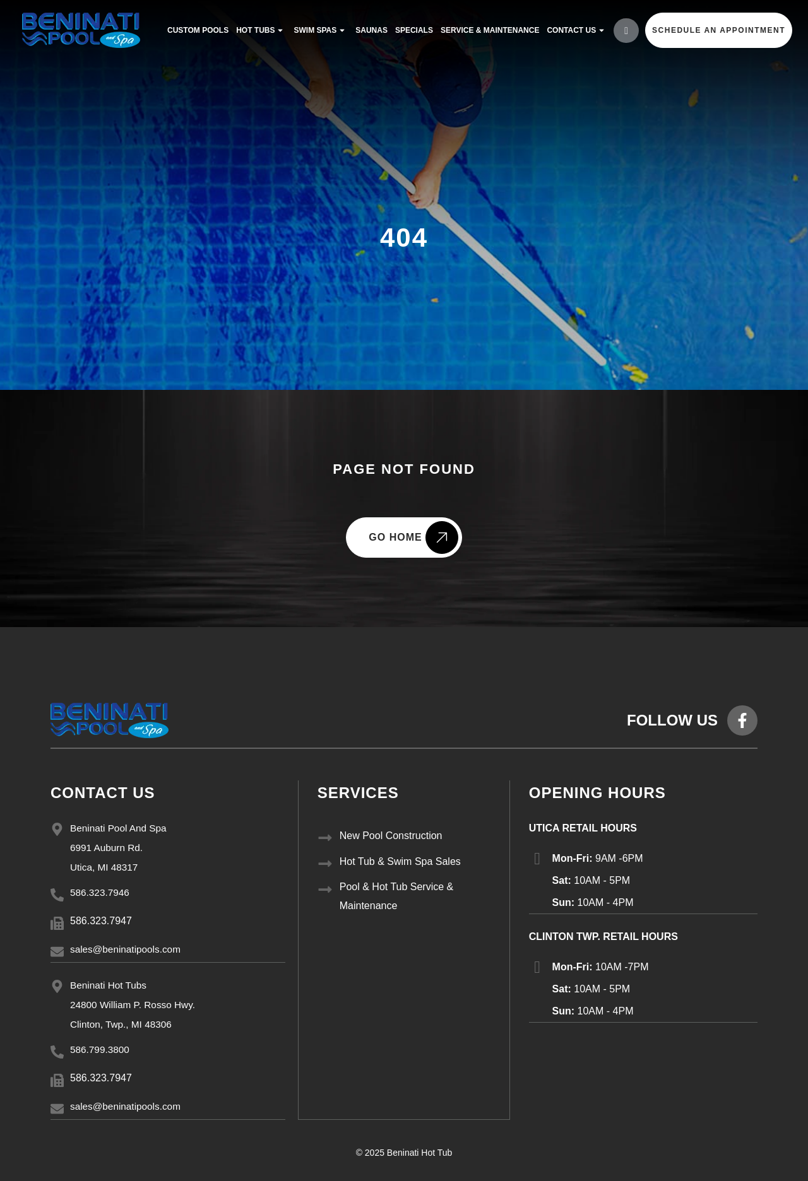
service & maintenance (487, 30)
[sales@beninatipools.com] (57, 951)
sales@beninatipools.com (128, 949)
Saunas (369, 30)
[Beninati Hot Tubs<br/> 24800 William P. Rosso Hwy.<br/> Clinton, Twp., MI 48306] (57, 985)
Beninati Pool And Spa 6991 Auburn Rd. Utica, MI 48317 (120, 848)
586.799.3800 (101, 1048)
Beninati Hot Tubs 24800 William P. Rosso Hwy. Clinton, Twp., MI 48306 (135, 1004)
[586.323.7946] (57, 895)
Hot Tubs (258, 30)
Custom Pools (195, 30)
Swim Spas (318, 30)
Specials (412, 30)
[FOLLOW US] (742, 720)
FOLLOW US (672, 720)
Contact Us (574, 30)
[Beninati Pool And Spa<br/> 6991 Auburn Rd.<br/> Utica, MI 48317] (57, 829)
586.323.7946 (101, 892)
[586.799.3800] (57, 1051)
